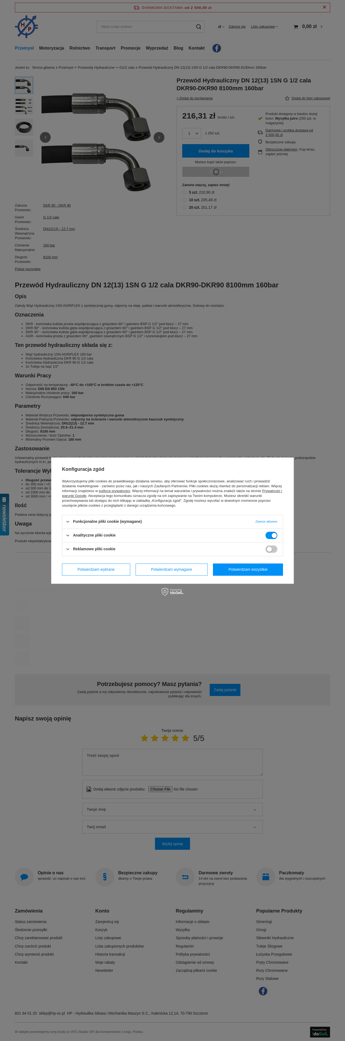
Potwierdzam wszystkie (248, 569)
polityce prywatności (114, 491)
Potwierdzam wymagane (171, 569)
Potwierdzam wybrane (96, 569)
